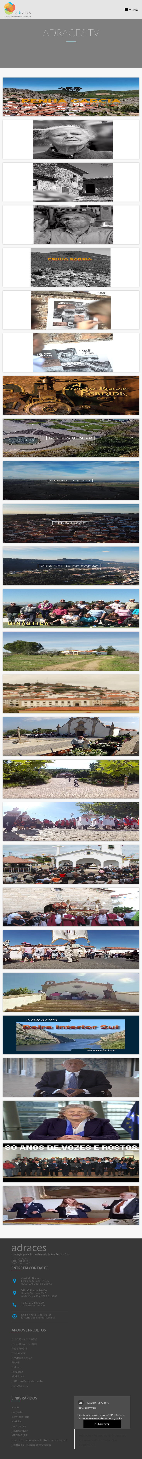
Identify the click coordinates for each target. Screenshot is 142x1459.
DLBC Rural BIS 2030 (24, 1339)
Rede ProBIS (19, 1348)
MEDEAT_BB (19, 1435)
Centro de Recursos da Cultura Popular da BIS (39, 1440)
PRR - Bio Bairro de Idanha (27, 1381)
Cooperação (19, 1353)
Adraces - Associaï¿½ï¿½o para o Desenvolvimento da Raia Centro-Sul (102, 1440)
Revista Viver (20, 1430)
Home (15, 1407)
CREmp (16, 1367)
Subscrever (102, 1424)
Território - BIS (21, 1416)
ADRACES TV (20, 1385)
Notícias (16, 1421)
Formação (17, 1371)
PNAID (16, 1362)
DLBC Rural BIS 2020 (24, 1343)
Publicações (19, 1426)
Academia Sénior (22, 1357)
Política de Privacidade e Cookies (31, 1444)
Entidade (17, 1412)
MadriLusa (18, 1376)
